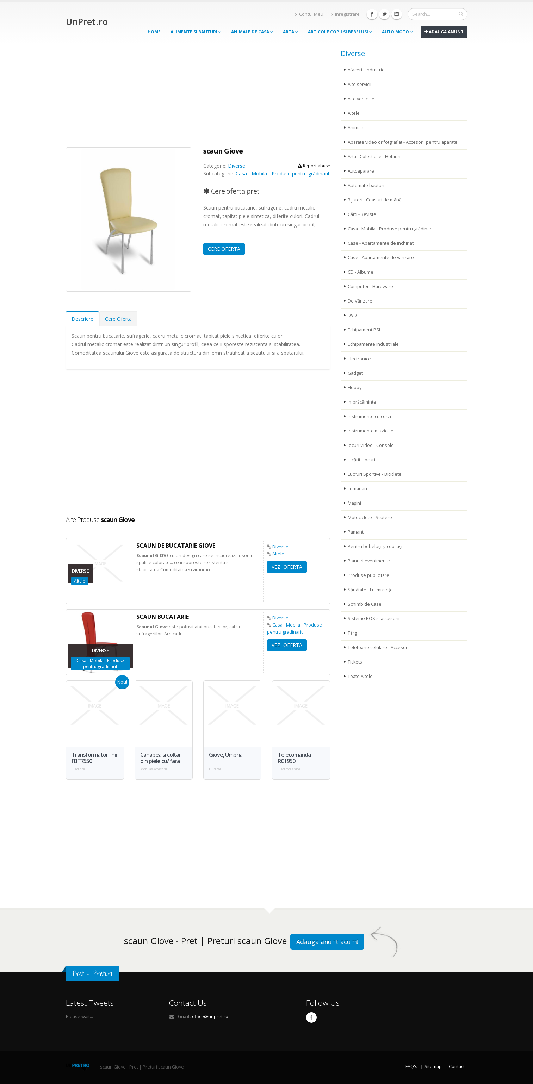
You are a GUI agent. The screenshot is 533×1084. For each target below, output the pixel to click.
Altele (278, 554)
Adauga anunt (444, 32)
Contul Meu (309, 14)
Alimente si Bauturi (196, 32)
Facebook (372, 14)
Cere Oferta (118, 319)
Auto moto (397, 32)
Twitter (384, 14)
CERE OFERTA (224, 248)
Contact (457, 1067)
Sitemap (433, 1067)
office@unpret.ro (210, 1017)
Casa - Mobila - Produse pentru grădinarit (283, 173)
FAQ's (411, 1067)
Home (154, 32)
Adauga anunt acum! (327, 941)
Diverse (236, 165)
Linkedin (396, 14)
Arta (290, 32)
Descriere (82, 319)
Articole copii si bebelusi (340, 32)
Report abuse (314, 166)
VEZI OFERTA (287, 566)
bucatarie (162, 617)
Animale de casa (252, 32)
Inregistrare (345, 14)
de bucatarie (175, 545)
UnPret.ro (87, 21)
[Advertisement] (198, 98)
